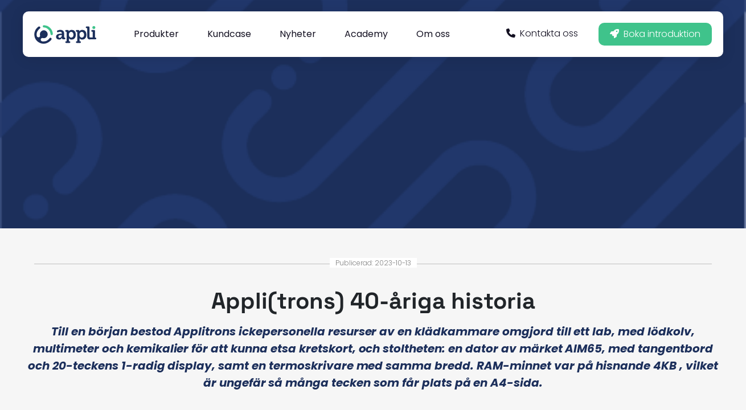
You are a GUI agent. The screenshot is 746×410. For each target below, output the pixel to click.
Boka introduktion (655, 33)
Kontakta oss (542, 33)
